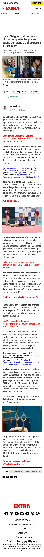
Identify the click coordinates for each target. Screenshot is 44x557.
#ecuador (30, 175)
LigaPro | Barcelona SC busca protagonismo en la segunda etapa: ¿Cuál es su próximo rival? (21, 324)
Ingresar (38, 8)
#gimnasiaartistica (29, 362)
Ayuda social (31, 472)
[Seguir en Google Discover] (35, 92)
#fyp (4, 170)
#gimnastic (7, 177)
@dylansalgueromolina (12, 168)
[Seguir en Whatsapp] (12, 96)
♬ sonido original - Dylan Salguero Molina (20, 363)
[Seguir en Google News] (19, 92)
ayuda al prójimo (17, 472)
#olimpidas (19, 170)
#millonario (16, 362)
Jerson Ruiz (15, 106)
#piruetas (10, 170)
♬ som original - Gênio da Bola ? (25, 177)
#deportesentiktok (29, 168)
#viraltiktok (25, 360)
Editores (22, 529)
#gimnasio (6, 362)
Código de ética (22, 520)
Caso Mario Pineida (18, 13)
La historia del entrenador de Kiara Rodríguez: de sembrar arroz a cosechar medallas (20, 265)
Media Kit (22, 533)
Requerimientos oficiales (22, 524)
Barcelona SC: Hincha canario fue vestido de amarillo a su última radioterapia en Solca (21, 139)
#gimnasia (21, 175)
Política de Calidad (22, 537)
